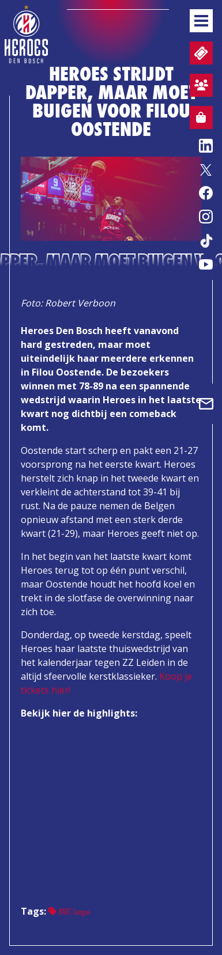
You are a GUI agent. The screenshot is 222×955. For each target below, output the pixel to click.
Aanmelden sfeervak (199, 86)
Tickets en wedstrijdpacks (200, 53)
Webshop (198, 119)
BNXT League (69, 911)
